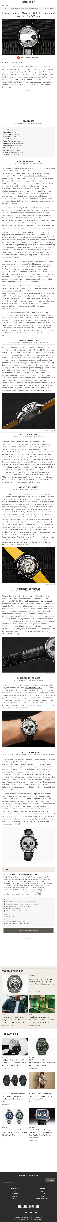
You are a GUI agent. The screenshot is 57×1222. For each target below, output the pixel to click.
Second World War (42, 237)
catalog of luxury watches (22, 79)
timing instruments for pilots (12, 291)
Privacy (42, 1191)
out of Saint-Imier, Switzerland (35, 176)
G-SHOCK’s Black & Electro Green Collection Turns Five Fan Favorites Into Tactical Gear (13, 1097)
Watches (8, 5)
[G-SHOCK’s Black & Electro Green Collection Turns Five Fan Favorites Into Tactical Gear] (15, 1080)
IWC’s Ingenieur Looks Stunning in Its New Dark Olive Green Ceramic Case (42, 1062)
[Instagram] (21, 1212)
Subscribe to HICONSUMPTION (28, 57)
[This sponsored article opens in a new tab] (15, 984)
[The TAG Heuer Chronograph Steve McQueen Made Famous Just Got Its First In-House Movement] (42, 1116)
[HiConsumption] (28, 2)
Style (3, 1014)
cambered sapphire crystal (37, 509)
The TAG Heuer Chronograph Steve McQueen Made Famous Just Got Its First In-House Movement (42, 1134)
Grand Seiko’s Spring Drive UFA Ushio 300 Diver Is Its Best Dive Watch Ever (15, 1132)
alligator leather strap (33, 688)
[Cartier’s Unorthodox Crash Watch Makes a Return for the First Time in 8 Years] (42, 1080)
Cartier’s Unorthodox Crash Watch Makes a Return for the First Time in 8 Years (41, 1096)
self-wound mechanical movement (38, 601)
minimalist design (30, 794)
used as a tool (30, 365)
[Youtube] (36, 1212)
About (15, 1191)
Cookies (42, 1193)
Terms (42, 1196)
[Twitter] (26, 1212)
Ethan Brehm (6, 1068)
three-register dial (36, 459)
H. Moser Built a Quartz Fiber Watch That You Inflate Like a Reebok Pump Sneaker (14, 1062)
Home (3, 5)
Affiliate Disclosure (42, 1198)
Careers (14, 1198)
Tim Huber (5, 62)
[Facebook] (31, 1212)
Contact (14, 1196)
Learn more (51, 8)
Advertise (15, 1193)
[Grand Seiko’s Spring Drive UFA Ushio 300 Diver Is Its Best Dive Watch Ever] (15, 1116)
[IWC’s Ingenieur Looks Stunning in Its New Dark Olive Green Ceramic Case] (42, 1046)
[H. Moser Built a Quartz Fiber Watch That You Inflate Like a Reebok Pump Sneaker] (15, 1046)
